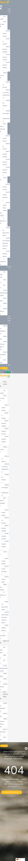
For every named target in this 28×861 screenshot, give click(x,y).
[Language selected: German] (20, 859)
